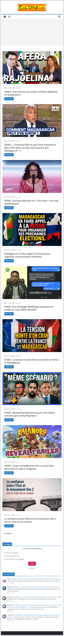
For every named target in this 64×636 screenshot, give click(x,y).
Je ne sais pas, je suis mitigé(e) (14, 559)
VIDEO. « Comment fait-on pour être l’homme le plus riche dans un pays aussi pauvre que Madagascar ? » (30, 147)
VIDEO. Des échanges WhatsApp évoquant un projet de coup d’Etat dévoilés (28, 308)
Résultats (32, 568)
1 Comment (16, 141)
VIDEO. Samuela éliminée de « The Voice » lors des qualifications (31, 202)
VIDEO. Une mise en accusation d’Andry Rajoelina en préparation (30, 93)
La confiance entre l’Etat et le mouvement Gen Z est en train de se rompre (30, 520)
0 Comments (17, 197)
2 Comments (17, 250)
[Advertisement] (32, 32)
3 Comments (17, 88)
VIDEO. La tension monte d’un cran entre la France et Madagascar (31, 361)
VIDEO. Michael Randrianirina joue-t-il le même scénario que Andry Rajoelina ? (29, 414)
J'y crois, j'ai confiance (12, 553)
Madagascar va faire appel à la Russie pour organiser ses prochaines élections (27, 255)
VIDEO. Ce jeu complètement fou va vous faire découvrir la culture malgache (29, 467)
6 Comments (17, 356)
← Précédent (7, 533)
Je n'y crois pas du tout (12, 556)
